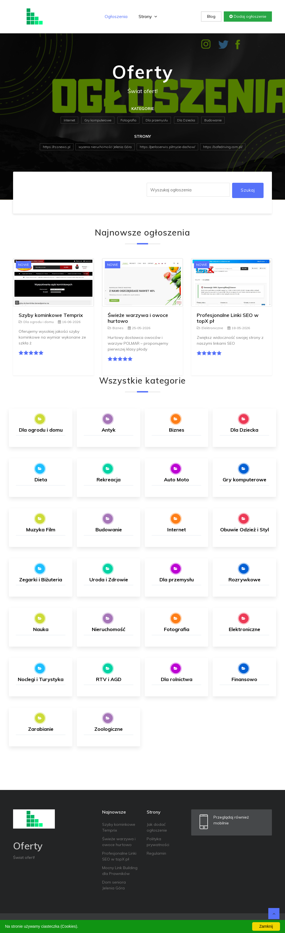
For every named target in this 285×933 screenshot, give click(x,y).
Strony (148, 16)
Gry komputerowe (97, 120)
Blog (211, 16)
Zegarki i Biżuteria (40, 579)
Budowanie (213, 120)
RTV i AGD (108, 679)
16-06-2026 (69, 322)
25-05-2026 (139, 328)
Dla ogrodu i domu (36, 322)
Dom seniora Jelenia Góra (114, 885)
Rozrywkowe (245, 579)
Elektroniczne (210, 328)
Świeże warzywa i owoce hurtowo (138, 318)
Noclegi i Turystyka (40, 679)
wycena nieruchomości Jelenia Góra (105, 147)
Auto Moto (176, 479)
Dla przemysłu (157, 120)
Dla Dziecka (186, 120)
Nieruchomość (108, 629)
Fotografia (128, 120)
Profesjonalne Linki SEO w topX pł (228, 318)
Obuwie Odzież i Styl (244, 529)
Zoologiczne (108, 729)
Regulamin (156, 853)
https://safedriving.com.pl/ (222, 147)
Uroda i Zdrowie (108, 579)
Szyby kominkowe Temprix (51, 315)
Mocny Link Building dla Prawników (119, 870)
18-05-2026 (238, 328)
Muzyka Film (40, 529)
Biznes (116, 328)
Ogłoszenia (116, 16)
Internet (69, 120)
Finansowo (244, 679)
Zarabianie (40, 729)
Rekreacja (109, 479)
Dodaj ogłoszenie (247, 16)
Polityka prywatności (158, 841)
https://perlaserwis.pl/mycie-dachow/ (167, 147)
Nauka (40, 629)
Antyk (109, 430)
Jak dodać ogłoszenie (157, 827)
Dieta (41, 479)
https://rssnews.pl (56, 147)
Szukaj (248, 190)
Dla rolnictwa (176, 679)
